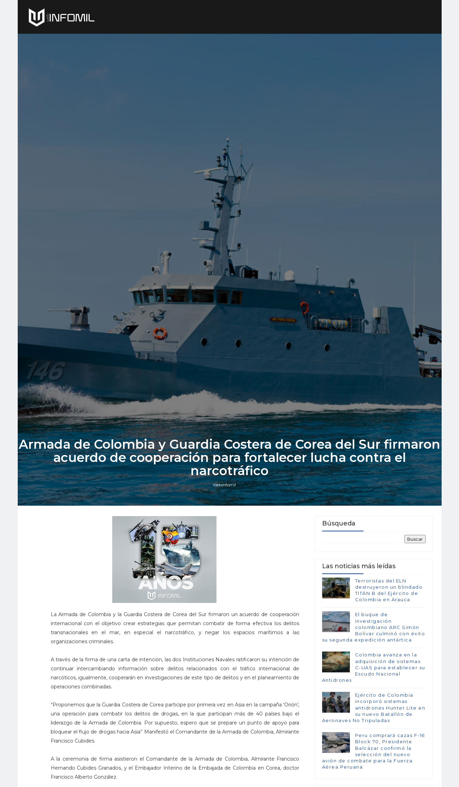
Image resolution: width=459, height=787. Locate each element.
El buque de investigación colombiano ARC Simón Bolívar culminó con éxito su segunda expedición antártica (373, 627)
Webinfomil (224, 484)
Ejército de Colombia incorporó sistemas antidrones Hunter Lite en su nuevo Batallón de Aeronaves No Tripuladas (374, 707)
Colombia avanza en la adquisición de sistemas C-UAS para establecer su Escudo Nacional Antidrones (373, 667)
